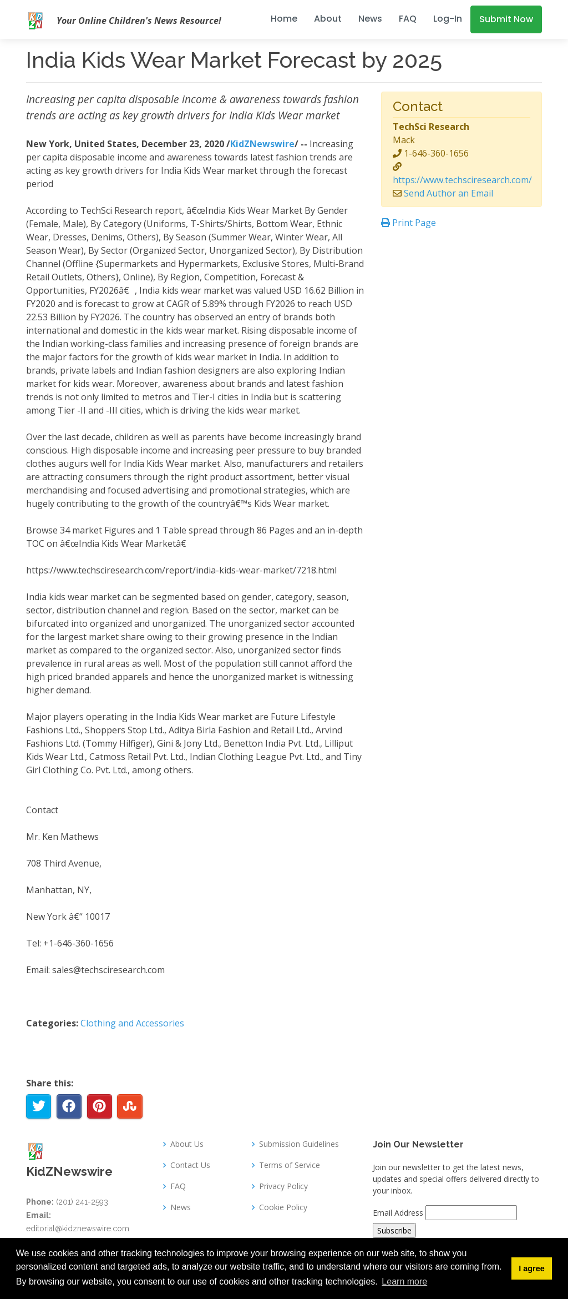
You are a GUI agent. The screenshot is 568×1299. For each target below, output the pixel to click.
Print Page (408, 222)
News (370, 18)
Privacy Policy (283, 1186)
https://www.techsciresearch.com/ (462, 180)
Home (284, 18)
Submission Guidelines (299, 1144)
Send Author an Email (448, 193)
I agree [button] (531, 1268)
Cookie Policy (283, 1207)
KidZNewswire (262, 144)
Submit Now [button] (506, 19)
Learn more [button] (404, 1281)
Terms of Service (289, 1165)
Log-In (447, 18)
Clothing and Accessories (132, 1023)
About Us (187, 1144)
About (328, 18)
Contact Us (190, 1165)
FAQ (408, 18)
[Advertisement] (461, 312)
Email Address (398, 1212)
